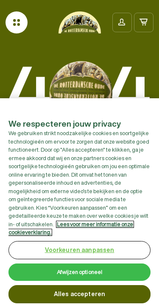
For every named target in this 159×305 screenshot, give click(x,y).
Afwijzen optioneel (79, 274)
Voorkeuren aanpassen (79, 252)
